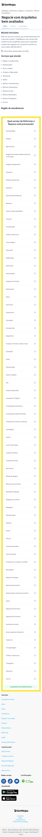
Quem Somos (6, 751)
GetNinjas (5, 11)
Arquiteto (29, 11)
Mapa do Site (6, 770)
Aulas (3, 704)
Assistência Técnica (8, 699)
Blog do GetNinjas (7, 761)
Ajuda (20, 818)
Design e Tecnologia (8, 718)
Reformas (5, 733)
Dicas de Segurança (8, 766)
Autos (3, 709)
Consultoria (5, 714)
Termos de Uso (20, 820)
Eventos (4, 723)
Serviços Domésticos (8, 742)
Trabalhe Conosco (7, 756)
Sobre (5, 26)
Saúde (3, 737)
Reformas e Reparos (17, 11)
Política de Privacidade (20, 822)
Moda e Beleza (6, 728)
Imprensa (20, 816)
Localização (23, 26)
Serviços (13, 26)
